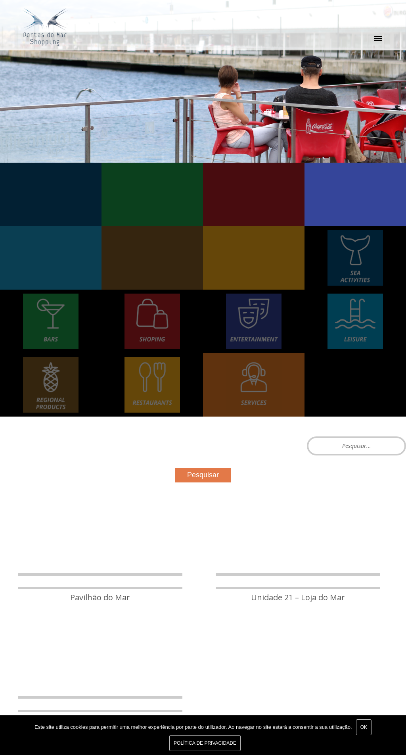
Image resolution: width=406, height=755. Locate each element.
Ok (363, 727)
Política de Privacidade (205, 743)
